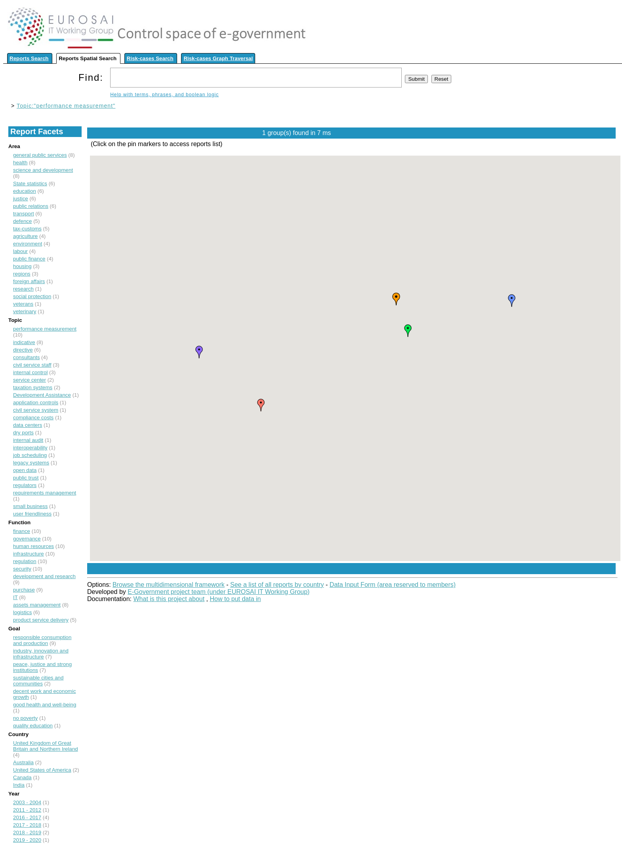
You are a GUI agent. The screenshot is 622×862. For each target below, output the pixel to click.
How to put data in (235, 599)
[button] (261, 405)
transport (23, 214)
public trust (25, 478)
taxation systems (32, 387)
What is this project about (169, 599)
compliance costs (33, 418)
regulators (24, 485)
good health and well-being (44, 705)
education (24, 191)
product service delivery (41, 620)
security (22, 569)
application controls (35, 402)
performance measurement (44, 329)
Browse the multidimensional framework (169, 584)
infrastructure (28, 554)
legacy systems (31, 463)
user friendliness (32, 514)
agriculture (25, 236)
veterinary (24, 311)
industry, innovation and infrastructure (41, 654)
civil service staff (32, 365)
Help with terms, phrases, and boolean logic (164, 94)
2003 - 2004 (27, 802)
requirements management (44, 493)
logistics (22, 612)
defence (22, 221)
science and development (43, 170)
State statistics (30, 183)
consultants (26, 357)
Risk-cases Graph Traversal (218, 58)
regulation (24, 561)
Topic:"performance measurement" (66, 106)
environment (27, 244)
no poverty (25, 718)
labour (20, 251)
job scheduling (30, 455)
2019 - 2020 (27, 840)
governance (27, 539)
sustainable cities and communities (38, 681)
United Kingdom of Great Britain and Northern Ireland (45, 746)
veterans (23, 304)
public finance (29, 259)
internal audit (28, 440)
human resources (33, 546)
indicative (24, 342)
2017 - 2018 (27, 825)
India (19, 785)
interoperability (30, 448)
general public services (40, 155)
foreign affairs (29, 281)
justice (20, 199)
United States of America (42, 770)
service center (29, 380)
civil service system (35, 410)
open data (24, 470)
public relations (30, 206)
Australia (23, 762)
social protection (32, 296)
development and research (44, 576)
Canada (22, 777)
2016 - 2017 (27, 817)
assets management (37, 605)
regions (22, 274)
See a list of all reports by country (277, 584)
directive (23, 350)
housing (22, 266)
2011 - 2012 (27, 810)
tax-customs (27, 229)
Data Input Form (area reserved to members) (393, 584)
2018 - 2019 (27, 832)
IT (15, 597)
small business (30, 506)
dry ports (23, 433)
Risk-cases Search (150, 58)
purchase (24, 590)
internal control (30, 372)
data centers (27, 425)
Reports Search (29, 58)
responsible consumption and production (42, 640)
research (23, 289)
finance (21, 531)
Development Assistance (42, 395)
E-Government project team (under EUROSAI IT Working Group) (218, 591)
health (20, 163)
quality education (33, 726)
